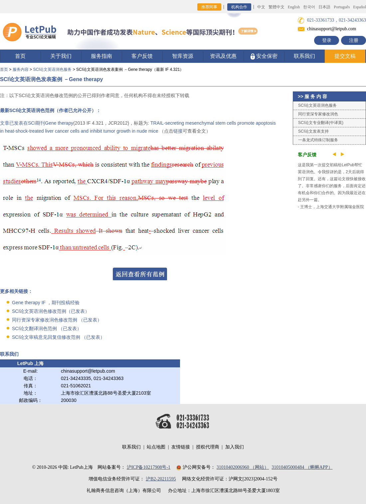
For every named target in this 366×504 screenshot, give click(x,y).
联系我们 (304, 56)
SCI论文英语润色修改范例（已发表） (51, 311)
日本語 (324, 7)
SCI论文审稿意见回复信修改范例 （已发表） (58, 337)
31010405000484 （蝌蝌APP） (302, 467)
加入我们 (234, 446)
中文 (261, 7)
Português (342, 7)
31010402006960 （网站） (243, 467)
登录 (326, 40)
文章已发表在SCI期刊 (22, 123)
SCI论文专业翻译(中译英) (320, 122)
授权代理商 (207, 446)
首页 (20, 56)
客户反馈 (142, 56)
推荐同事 (209, 7)
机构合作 (239, 7)
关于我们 (61, 56)
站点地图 (156, 446)
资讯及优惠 (223, 56)
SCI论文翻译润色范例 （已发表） (47, 328)
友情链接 (180, 446)
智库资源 (182, 56)
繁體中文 (276, 7)
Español (359, 7)
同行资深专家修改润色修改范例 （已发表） (57, 319)
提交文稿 (345, 56)
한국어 (309, 7)
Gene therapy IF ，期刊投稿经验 (46, 302)
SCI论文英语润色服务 (52, 69)
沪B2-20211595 (161, 478)
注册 (353, 40)
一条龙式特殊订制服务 (318, 140)
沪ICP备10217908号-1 (148, 467)
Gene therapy (59, 123)
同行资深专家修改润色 (318, 114)
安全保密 (264, 56)
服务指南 (101, 56)
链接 (178, 131)
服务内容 (21, 69)
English (294, 7)
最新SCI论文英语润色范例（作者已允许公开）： (50, 110)
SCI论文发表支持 (313, 131)
